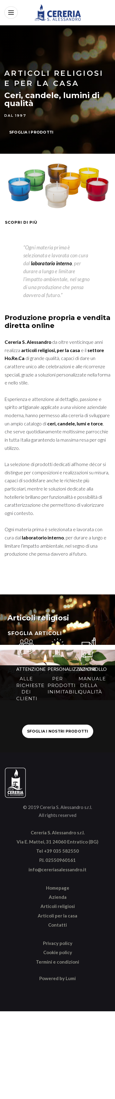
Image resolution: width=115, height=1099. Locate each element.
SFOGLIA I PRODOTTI (31, 132)
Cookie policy (57, 952)
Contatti (57, 925)
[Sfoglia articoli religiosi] (57, 619)
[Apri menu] (11, 12)
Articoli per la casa (57, 915)
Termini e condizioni (57, 962)
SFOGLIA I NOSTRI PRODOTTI (57, 731)
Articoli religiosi (57, 906)
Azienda (58, 897)
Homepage (57, 888)
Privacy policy (57, 943)
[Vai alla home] (57, 12)
